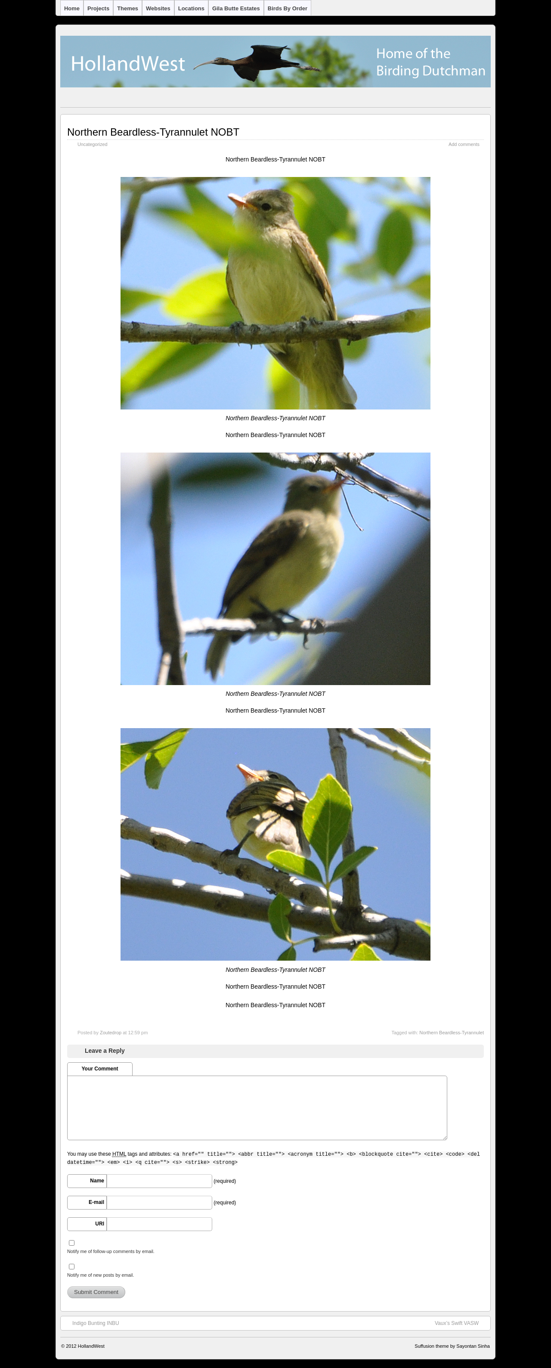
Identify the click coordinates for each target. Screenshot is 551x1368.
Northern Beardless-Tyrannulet (451, 1032)
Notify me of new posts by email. (100, 1275)
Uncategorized (92, 144)
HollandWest (91, 1346)
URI (99, 1224)
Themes (127, 8)
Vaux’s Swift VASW (461, 1322)
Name (97, 1181)
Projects (98, 8)
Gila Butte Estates (236, 8)
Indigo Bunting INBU (91, 1322)
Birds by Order (287, 8)
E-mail (96, 1202)
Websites (158, 8)
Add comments (464, 144)
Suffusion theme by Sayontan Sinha (452, 1346)
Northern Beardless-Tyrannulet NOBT (153, 132)
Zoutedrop (110, 1032)
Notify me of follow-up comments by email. (111, 1251)
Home (72, 8)
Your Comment (99, 1069)
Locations (191, 8)
